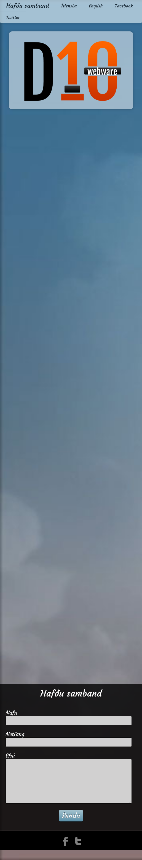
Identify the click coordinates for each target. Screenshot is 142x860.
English (96, 6)
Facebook (124, 6)
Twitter (13, 17)
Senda (71, 815)
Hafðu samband (27, 5)
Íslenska (69, 6)
